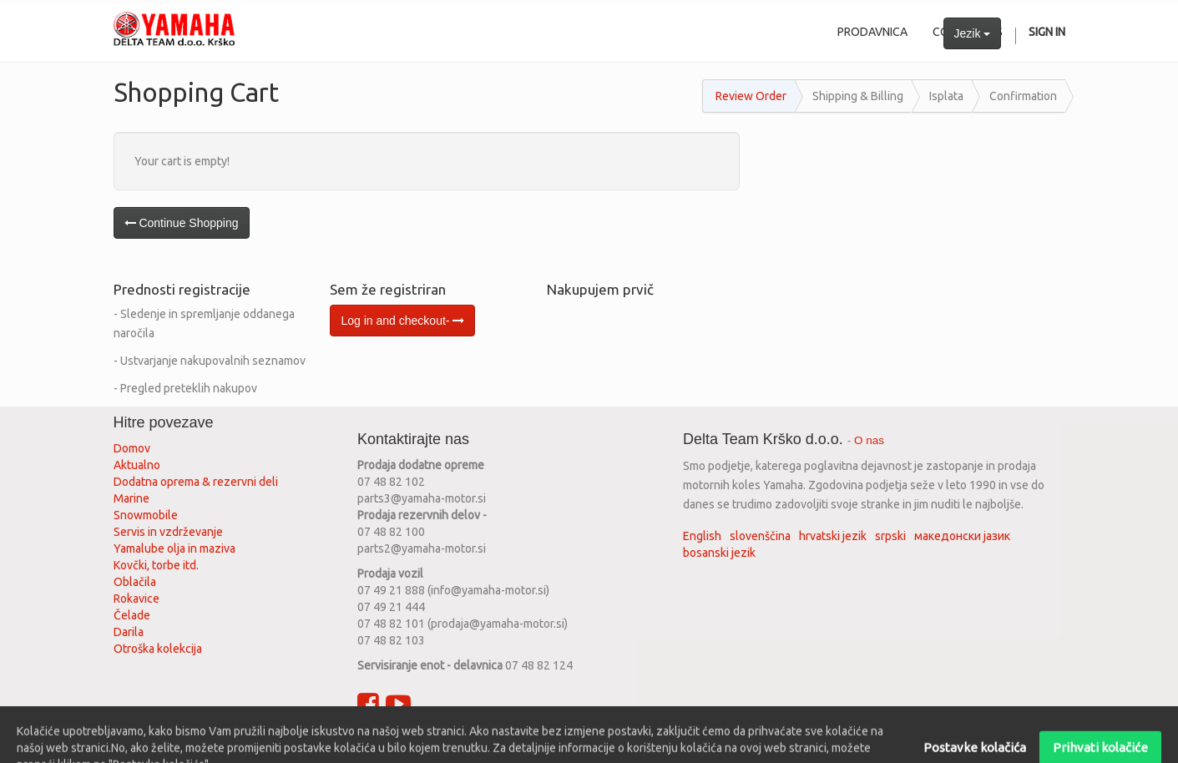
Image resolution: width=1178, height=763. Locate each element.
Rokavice (136, 598)
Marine (131, 498)
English (702, 536)
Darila (129, 632)
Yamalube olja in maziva (174, 548)
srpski (890, 536)
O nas (869, 440)
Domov (132, 448)
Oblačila (135, 582)
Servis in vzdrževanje (168, 531)
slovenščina (760, 536)
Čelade (132, 615)
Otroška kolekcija (158, 648)
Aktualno (137, 465)
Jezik (972, 33)
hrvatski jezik (833, 536)
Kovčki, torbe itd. (156, 565)
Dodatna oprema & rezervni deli (196, 481)
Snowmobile (146, 515)
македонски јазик (962, 536)
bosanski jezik (719, 552)
